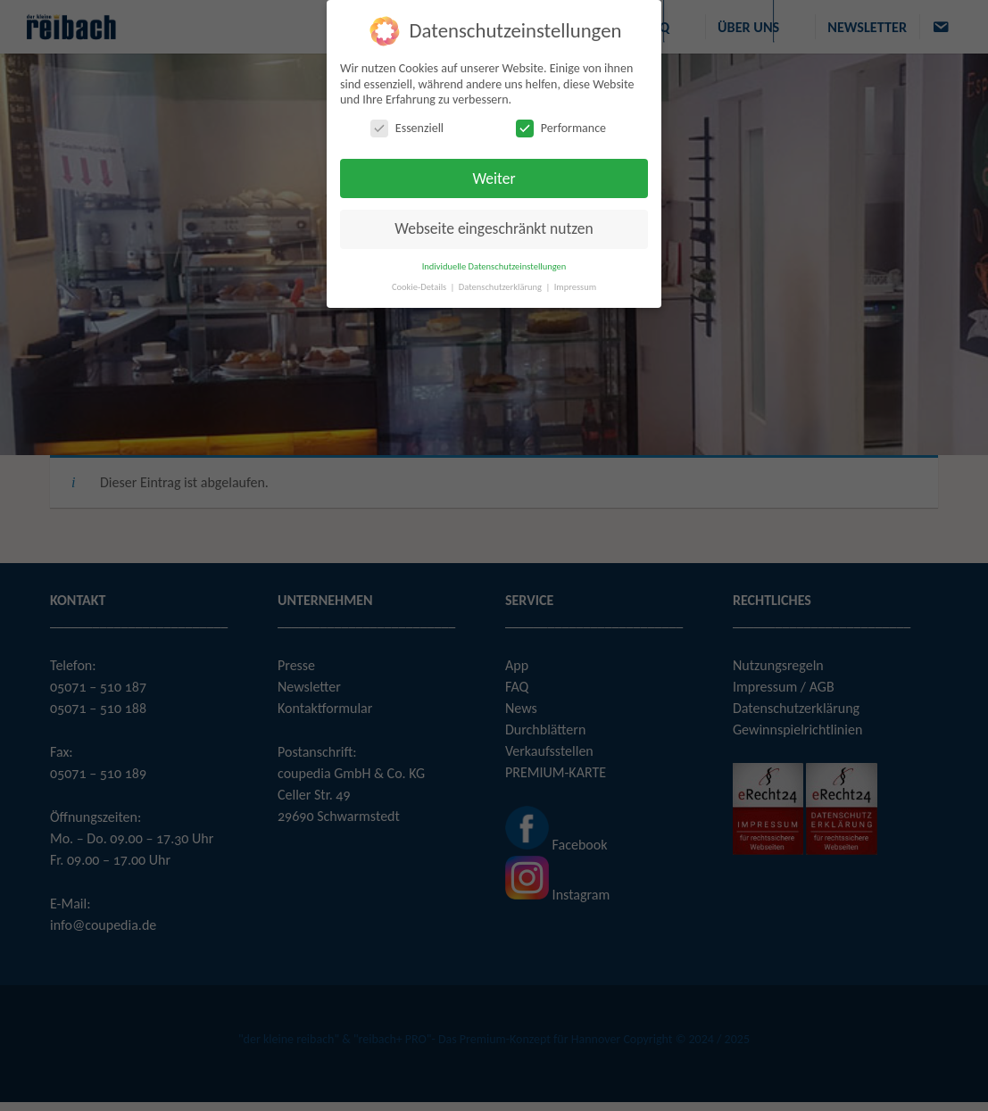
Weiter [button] (493, 178)
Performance (561, 128)
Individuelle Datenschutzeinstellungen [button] (494, 266)
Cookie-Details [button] (420, 287)
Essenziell (407, 128)
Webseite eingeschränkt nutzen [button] (493, 228)
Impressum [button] (575, 287)
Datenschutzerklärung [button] (501, 287)
